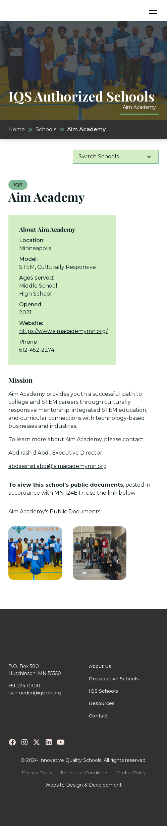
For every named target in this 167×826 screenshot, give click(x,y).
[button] (152, 11)
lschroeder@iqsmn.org (34, 693)
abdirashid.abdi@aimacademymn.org (57, 466)
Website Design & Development (83, 785)
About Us (100, 666)
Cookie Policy (131, 773)
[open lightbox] (35, 553)
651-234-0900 (24, 686)
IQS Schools (103, 691)
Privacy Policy (37, 773)
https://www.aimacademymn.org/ (63, 331)
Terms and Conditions (84, 773)
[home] (29, 11)
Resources (102, 703)
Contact (98, 716)
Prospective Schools (114, 679)
